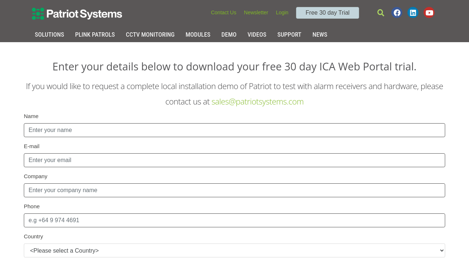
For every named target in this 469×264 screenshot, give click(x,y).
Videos (257, 34)
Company (35, 176)
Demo (228, 34)
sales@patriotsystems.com (257, 101)
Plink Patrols (95, 34)
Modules (197, 34)
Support (289, 34)
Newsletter (256, 12)
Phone (32, 206)
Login (282, 12)
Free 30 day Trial (328, 13)
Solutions (49, 34)
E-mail (32, 146)
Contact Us (223, 12)
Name (31, 116)
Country (33, 236)
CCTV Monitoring (150, 34)
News (320, 34)
